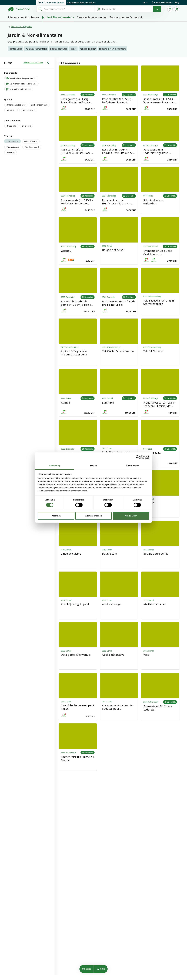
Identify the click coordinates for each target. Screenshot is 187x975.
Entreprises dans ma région (81, 2)
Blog (177, 2)
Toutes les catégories (21, 26)
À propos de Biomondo (162, 2)
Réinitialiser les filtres (33, 62)
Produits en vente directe (51, 2)
